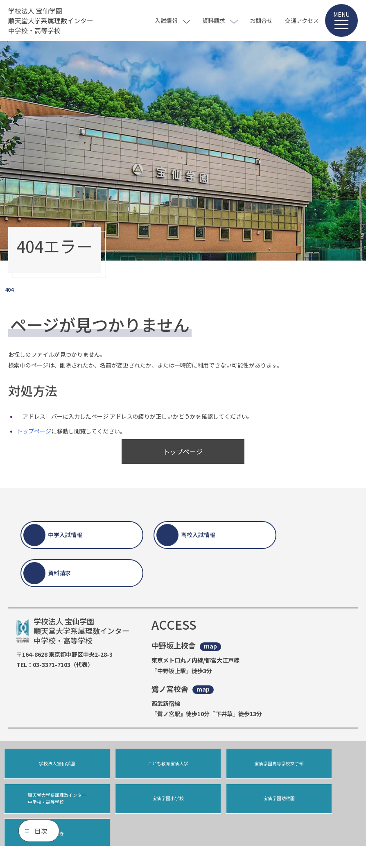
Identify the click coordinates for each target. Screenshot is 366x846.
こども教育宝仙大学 (137, 765)
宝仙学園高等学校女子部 (228, 765)
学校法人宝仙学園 (47, 765)
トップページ (34, 431)
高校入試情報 (198, 535)
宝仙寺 (228, 802)
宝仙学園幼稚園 (138, 802)
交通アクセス (302, 20)
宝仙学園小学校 (47, 802)
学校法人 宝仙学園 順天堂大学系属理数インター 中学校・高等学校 (50, 20)
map (210, 646)
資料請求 (213, 20)
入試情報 (166, 20)
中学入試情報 (65, 535)
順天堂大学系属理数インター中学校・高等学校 (319, 765)
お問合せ (261, 20)
